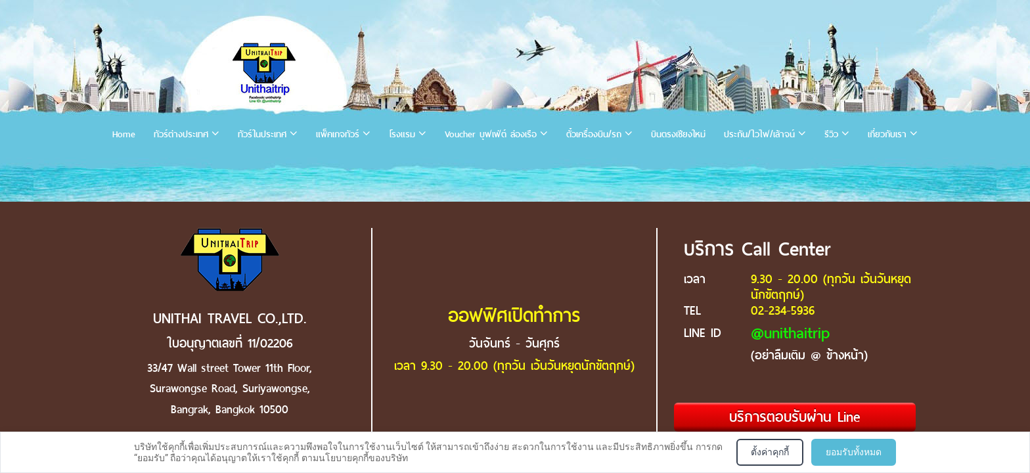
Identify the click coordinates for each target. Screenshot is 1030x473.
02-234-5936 (783, 310)
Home (123, 134)
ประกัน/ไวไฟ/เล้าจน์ (759, 134)
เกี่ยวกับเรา (887, 134)
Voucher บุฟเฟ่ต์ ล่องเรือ (491, 134)
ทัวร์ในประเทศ (262, 134)
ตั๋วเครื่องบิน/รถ (593, 134)
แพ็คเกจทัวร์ (337, 134)
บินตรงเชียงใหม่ (678, 134)
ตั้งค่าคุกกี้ (770, 452)
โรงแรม (402, 134)
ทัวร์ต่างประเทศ (181, 134)
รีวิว (831, 134)
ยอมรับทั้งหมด (854, 452)
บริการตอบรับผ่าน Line (795, 416)
